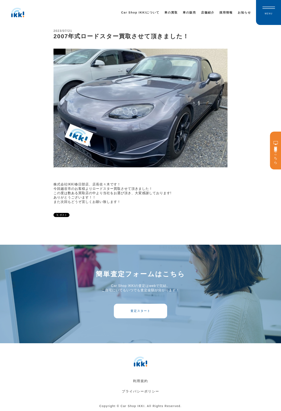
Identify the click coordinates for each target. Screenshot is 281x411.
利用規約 (140, 381)
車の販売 (189, 12)
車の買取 (171, 12)
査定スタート (140, 310)
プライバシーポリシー (140, 391)
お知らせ (244, 12)
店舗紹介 (207, 12)
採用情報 (226, 12)
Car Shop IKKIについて (140, 12)
